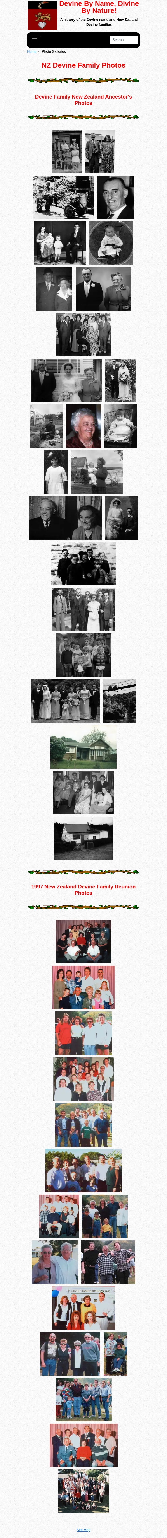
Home (32, 51)
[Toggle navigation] (35, 40)
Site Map (83, 1530)
